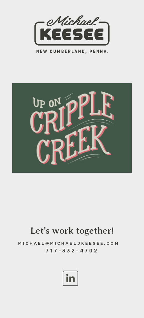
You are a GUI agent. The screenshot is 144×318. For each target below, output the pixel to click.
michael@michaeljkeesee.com (68, 243)
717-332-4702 (72, 251)
